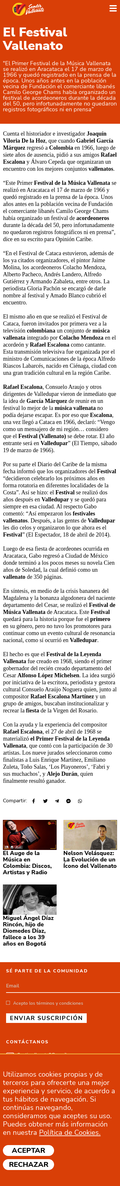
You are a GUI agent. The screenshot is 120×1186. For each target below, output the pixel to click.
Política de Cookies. (69, 1132)
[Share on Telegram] (56, 801)
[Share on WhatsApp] (80, 801)
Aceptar (28, 1150)
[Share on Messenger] (68, 801)
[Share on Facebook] (33, 801)
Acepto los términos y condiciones (48, 1003)
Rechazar (28, 1164)
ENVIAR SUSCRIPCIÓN (46, 1018)
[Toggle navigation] (113, 9)
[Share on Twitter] (45, 801)
